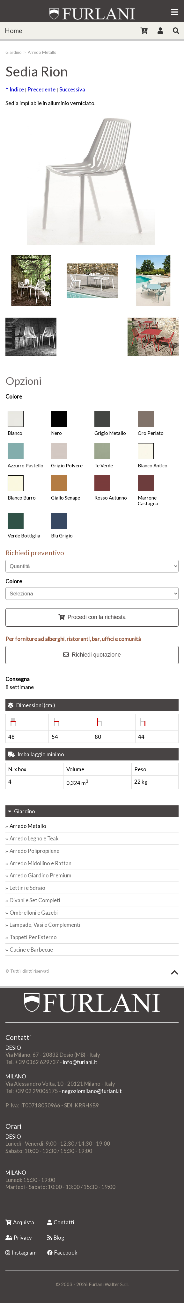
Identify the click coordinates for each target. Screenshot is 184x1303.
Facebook (62, 1252)
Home (13, 30)
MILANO (15, 1076)
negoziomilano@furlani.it (92, 1091)
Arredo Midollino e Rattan (40, 863)
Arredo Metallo (42, 52)
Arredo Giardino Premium (40, 875)
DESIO (13, 1047)
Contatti (60, 1222)
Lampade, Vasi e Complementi (45, 924)
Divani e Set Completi (35, 900)
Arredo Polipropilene (34, 850)
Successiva (72, 89)
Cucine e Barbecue (31, 949)
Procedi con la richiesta (92, 617)
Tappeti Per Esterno (33, 937)
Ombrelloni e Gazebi (34, 912)
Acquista (19, 1222)
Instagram (21, 1252)
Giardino (13, 52)
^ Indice (14, 89)
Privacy (18, 1237)
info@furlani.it (80, 1062)
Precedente (41, 89)
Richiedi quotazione (92, 655)
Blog (55, 1237)
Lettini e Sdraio (27, 887)
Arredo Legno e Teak (34, 838)
